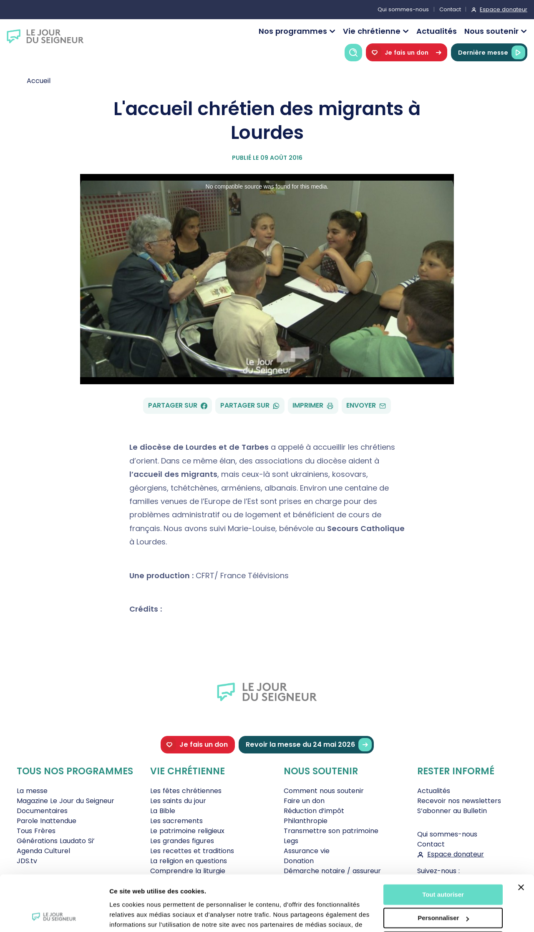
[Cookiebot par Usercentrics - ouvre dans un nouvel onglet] (54, 915)
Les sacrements (176, 821)
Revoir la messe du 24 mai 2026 (309, 745)
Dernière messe (491, 52)
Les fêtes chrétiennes (186, 791)
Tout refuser (443, 889)
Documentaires (42, 811)
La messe (32, 791)
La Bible (162, 811)
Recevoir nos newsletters (459, 801)
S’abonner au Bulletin (452, 811)
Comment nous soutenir (324, 791)
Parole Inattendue (46, 821)
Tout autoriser (443, 842)
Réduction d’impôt (314, 811)
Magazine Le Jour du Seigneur (65, 801)
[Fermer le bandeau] (521, 835)
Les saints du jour (178, 801)
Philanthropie (305, 821)
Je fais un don (406, 52)
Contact (450, 9)
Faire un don (304, 801)
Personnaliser (443, 865)
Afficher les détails (137, 915)
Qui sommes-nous (403, 9)
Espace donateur (503, 9)
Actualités (436, 31)
